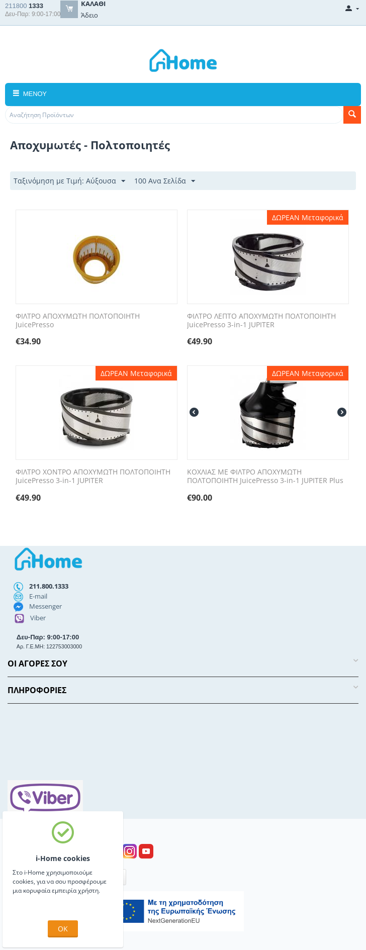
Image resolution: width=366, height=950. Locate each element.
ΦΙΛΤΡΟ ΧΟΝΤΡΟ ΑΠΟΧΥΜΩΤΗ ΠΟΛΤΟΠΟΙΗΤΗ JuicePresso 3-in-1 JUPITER (93, 476)
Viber (38, 617)
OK (63, 928)
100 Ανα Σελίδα (164, 181)
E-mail (38, 596)
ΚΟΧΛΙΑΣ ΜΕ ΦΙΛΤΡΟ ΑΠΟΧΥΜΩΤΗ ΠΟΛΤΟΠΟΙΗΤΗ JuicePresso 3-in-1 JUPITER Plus (265, 476)
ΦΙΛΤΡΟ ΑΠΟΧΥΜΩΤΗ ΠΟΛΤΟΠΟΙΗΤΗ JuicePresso (78, 320)
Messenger (45, 606)
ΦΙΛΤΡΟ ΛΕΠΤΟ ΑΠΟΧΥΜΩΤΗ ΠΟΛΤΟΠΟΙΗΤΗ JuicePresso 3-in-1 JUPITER (261, 320)
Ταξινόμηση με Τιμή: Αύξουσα (69, 181)
